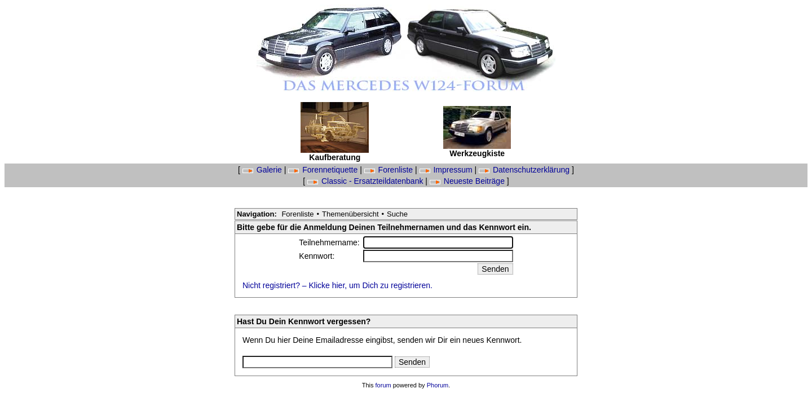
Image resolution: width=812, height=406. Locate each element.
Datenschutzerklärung (525, 169)
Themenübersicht (350, 214)
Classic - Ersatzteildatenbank (366, 181)
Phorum (438, 385)
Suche (397, 214)
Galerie (263, 169)
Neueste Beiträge (468, 181)
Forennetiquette (324, 169)
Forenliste (389, 169)
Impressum (447, 169)
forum (383, 385)
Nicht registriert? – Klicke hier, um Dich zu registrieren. (337, 285)
